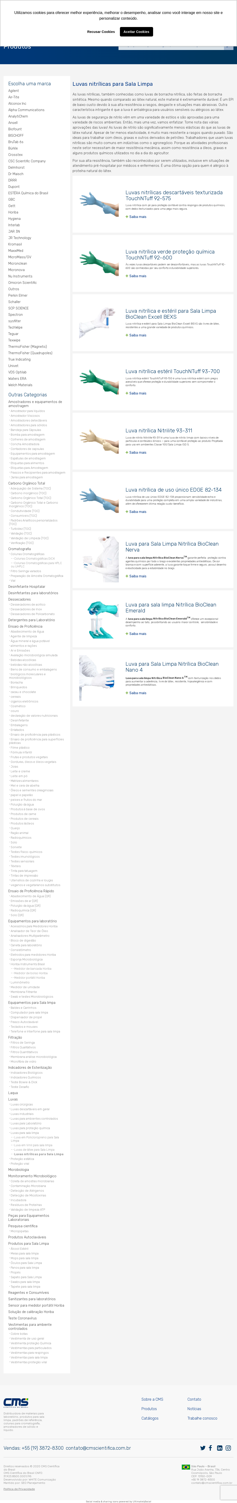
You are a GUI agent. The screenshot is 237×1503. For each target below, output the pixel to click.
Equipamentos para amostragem (33, 453)
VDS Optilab (17, 372)
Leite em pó (19, 776)
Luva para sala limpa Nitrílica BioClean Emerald (171, 608)
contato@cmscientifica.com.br (98, 1448)
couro (15, 711)
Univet (13, 366)
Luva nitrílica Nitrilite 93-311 (159, 430)
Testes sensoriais (22, 861)
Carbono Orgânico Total (26, 483)
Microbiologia (18, 1170)
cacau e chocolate (23, 692)
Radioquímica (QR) (23, 910)
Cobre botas (19, 1333)
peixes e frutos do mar (26, 799)
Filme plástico (20, 747)
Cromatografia (19, 549)
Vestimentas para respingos (30, 1352)
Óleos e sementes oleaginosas (32, 790)
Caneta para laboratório (26, 945)
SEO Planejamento (33, 1483)
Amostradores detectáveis (29, 420)
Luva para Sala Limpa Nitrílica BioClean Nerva (172, 547)
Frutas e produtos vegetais (29, 757)
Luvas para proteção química (30, 1128)
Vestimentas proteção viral (29, 1362)
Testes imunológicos (25, 856)
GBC (11, 200)
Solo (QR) (17, 915)
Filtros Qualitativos (23, 1047)
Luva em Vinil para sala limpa (33, 1145)
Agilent (13, 91)
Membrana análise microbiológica (34, 1057)
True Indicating (19, 360)
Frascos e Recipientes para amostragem (38, 472)
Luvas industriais (22, 1114)
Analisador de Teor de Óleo (29, 931)
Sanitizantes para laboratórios (32, 1299)
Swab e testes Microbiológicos (32, 996)
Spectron (15, 315)
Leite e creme (20, 771)
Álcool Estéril (19, 1248)
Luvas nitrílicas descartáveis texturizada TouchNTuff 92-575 (174, 195)
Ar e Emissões (20, 650)
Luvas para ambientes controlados (34, 1118)
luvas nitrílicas (88, 94)
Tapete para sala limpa (25, 1286)
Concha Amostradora (25, 444)
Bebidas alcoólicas (23, 660)
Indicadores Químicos (26, 1077)
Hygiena (14, 219)
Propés (15, 1272)
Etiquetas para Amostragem (29, 468)
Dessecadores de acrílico (28, 604)
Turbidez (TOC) (21, 528)
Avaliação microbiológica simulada (34, 655)
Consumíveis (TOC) (24, 515)
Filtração (15, 1038)
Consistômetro (21, 950)
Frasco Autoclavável (24, 1022)
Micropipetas (19, 1231)
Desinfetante (20, 720)
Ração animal (19, 833)
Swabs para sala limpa (25, 1282)
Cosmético (18, 706)
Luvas (13, 1099)
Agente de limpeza (24, 636)
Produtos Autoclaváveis (27, 1237)
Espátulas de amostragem (28, 458)
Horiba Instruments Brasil (28, 964)
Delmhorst (16, 168)
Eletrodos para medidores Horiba (33, 954)
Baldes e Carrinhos (23, 1008)
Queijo (15, 828)
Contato (194, 1399)
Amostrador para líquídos (28, 411)
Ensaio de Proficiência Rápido (31, 891)
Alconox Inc (17, 104)
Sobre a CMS (152, 1399)
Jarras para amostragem (27, 477)
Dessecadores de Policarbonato (33, 614)
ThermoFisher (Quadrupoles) (30, 353)
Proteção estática (22, 1159)
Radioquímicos (21, 837)
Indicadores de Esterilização (30, 1068)
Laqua (13, 1093)
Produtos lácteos (22, 823)
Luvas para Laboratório (26, 1123)
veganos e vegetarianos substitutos (35, 885)
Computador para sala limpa (29, 1012)
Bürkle (13, 148)
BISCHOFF (16, 136)
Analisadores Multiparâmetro (30, 935)
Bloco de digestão (23, 940)
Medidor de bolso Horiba (31, 973)
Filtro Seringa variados (26, 571)
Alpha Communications (26, 110)
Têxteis (16, 866)
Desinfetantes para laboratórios (33, 593)
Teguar (13, 334)
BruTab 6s (15, 142)
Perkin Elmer (17, 296)
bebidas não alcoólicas (26, 664)
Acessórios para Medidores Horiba (34, 926)
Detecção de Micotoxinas (28, 1195)
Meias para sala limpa (25, 1253)
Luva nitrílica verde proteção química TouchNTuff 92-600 (170, 255)
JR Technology (19, 238)
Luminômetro (20, 982)
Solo (14, 842)
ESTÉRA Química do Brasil (28, 193)
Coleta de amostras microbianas (32, 1181)
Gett (11, 206)
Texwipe (14, 340)
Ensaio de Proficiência (25, 627)
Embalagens (19, 725)
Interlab (14, 225)
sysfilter (14, 321)
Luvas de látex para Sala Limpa (34, 1149)
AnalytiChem (18, 116)
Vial (13, 580)
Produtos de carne (23, 814)
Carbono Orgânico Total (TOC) (31, 498)
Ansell (13, 123)
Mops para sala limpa (24, 1258)
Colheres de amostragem (28, 439)
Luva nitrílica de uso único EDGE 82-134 (174, 490)
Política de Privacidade (19, 1489)
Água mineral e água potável (30, 641)
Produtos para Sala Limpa (28, 1244)
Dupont (14, 187)
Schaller (14, 302)
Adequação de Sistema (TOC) (31, 488)
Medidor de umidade (25, 987)
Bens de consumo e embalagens (34, 669)
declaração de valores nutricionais (34, 715)
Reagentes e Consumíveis (28, 1293)
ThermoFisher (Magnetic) (27, 347)
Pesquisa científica (22, 1226)
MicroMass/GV (19, 257)
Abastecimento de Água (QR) (31, 896)
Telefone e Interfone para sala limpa (35, 1031)
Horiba (13, 212)
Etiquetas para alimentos (27, 463)
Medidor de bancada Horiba (32, 968)
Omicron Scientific (22, 283)
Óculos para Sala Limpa (26, 1263)
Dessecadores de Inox (26, 609)
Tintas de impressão (24, 875)
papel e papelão (22, 795)
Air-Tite (13, 97)
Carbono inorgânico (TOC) (28, 493)
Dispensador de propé (26, 1017)
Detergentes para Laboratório (31, 620)
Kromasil (15, 244)
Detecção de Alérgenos (27, 1190)
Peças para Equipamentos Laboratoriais (28, 1218)
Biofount (15, 129)
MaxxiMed (15, 251)
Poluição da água (22, 804)
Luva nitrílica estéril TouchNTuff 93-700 (173, 371)
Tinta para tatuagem (24, 871)
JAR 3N (14, 232)
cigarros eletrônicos (24, 701)
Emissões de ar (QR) (24, 901)
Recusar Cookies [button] (101, 32)
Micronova (16, 270)
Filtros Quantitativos (24, 1052)
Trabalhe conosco (202, 1418)
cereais (16, 696)
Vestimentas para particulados (31, 1348)
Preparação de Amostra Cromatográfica (37, 576)
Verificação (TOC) (22, 543)
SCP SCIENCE (18, 308)
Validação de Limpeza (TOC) (30, 538)
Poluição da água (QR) (26, 905)
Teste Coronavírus (22, 1318)
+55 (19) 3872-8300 (43, 1448)
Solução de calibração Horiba (31, 1312)
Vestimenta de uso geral (27, 1338)
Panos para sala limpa (25, 1267)
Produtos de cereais (24, 818)
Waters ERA (17, 379)
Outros (13, 289)
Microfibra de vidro (23, 1061)
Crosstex (15, 155)
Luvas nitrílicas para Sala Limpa (39, 1154)
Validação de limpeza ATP (28, 1209)
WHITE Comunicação (42, 1479)
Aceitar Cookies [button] (136, 32)
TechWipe (15, 328)
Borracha (17, 682)
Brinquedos (19, 687)
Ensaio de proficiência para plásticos (35, 734)
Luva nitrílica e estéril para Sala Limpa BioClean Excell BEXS (171, 314)
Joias (14, 766)
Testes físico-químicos (26, 852)
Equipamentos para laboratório (32, 921)
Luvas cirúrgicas (22, 1104)
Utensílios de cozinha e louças (32, 880)
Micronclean (17, 264)
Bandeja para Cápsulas (26, 430)
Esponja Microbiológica (27, 959)
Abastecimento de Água (27, 631)
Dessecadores (19, 600)
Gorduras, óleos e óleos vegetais (33, 762)
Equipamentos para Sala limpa (31, 1003)
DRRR (12, 180)
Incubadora (18, 1200)
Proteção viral (20, 1163)
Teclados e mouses (24, 1026)
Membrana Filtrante (24, 992)
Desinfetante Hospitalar (26, 587)
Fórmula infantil (21, 752)
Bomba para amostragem (28, 434)
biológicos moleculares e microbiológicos (27, 675)
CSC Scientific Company (27, 161)
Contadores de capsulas (27, 449)
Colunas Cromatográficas (27, 554)
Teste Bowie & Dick (24, 1082)
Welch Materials (20, 385)
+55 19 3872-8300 (203, 1479)
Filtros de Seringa (23, 1042)
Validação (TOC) (21, 533)
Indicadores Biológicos (26, 1072)
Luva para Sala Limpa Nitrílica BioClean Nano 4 (172, 667)
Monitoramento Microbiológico (32, 1176)
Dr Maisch (15, 174)
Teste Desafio (20, 1087)
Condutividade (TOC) (25, 511)
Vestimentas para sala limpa (29, 1357)
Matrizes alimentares (24, 781)
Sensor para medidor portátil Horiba (36, 1306)
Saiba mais (137, 217)
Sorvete (16, 847)
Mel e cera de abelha (25, 785)
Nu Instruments (20, 276)
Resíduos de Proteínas (26, 1205)
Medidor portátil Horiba (29, 977)
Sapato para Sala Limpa (26, 1277)
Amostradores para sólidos (29, 425)
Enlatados (17, 730)
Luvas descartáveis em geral (30, 1109)
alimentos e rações (24, 645)
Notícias (194, 1409)
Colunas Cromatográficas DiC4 (34, 558)
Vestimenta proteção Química (31, 1343)
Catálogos (150, 1418)
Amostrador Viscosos (25, 415)
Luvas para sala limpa (25, 1133)
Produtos (149, 1409)
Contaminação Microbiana (28, 1186)
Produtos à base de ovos (28, 809)
